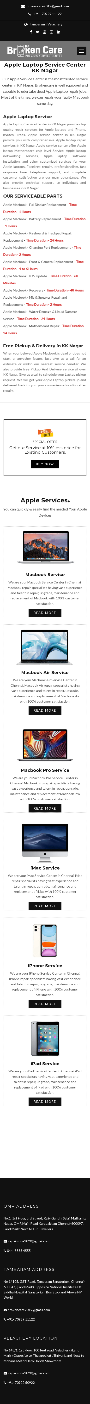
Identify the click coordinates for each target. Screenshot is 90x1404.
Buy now (45, 464)
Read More (45, 613)
